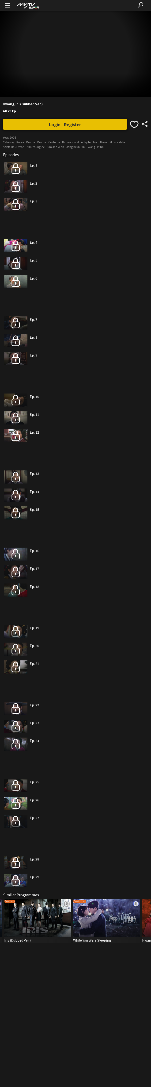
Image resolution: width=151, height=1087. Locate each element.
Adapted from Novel (94, 142)
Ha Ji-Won (17, 147)
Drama (41, 142)
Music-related (118, 142)
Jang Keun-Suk (75, 147)
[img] (28, 5)
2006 (13, 137)
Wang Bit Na (96, 147)
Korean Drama (25, 142)
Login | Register (65, 124)
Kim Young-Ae (36, 147)
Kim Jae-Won (55, 147)
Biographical (70, 142)
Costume (54, 142)
